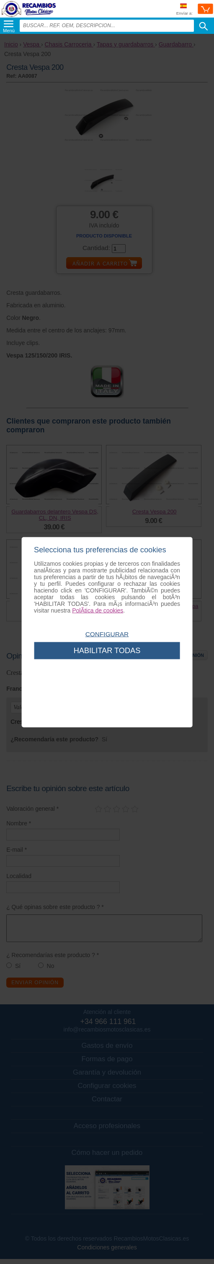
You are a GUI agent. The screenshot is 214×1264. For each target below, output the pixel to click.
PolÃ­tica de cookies (97, 610)
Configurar (107, 633)
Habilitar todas (107, 650)
